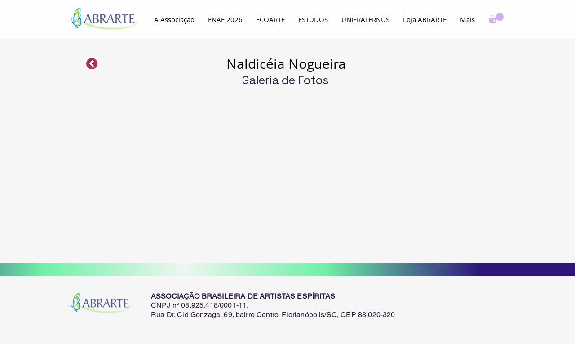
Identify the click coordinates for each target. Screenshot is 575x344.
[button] (496, 18)
